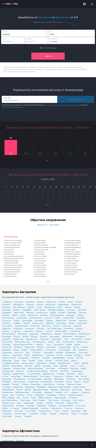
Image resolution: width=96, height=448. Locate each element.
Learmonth (68, 328)
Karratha (40, 328)
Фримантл (71, 379)
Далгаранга (42, 363)
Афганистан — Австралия (48, 225)
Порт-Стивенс (39, 400)
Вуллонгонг (50, 304)
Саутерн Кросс (45, 411)
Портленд (65, 400)
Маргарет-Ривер (40, 389)
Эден (19, 403)
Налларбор (51, 395)
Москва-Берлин (41, 276)
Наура (5, 395)
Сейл (85, 411)
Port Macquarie (39, 342)
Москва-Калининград (73, 247)
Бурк (28, 352)
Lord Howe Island (54, 328)
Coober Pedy (68, 318)
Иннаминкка (19, 379)
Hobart (72, 323)
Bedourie (30, 312)
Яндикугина (49, 307)
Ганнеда (60, 373)
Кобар (27, 355)
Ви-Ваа (79, 302)
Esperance (82, 320)
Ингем (84, 376)
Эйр (74, 350)
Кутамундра (23, 358)
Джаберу (48, 379)
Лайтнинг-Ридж (74, 384)
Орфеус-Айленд (45, 397)
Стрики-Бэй (33, 381)
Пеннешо (73, 397)
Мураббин (41, 387)
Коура (40, 360)
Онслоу (26, 397)
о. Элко (81, 365)
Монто (19, 389)
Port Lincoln (7, 342)
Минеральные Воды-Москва (14, 258)
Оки (18, 397)
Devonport (39, 320)
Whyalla (40, 347)
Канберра (70, 315)
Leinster (79, 328)
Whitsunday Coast (22, 342)
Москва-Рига (40, 252)
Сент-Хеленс (45, 376)
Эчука (72, 365)
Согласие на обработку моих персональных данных (61, 105)
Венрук (62, 302)
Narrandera (55, 336)
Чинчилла (50, 355)
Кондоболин (37, 355)
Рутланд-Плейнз (66, 405)
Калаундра (7, 360)
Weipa (77, 344)
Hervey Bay (35, 326)
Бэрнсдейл (48, 352)
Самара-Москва (41, 269)
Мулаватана (7, 392)
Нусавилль (39, 395)
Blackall (62, 312)
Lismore (39, 331)
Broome (82, 312)
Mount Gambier (8, 334)
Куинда (68, 355)
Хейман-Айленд (30, 376)
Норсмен (20, 395)
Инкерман (6, 379)
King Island (18, 328)
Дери (55, 365)
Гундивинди (77, 371)
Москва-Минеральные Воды (14, 256)
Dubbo (16, 320)
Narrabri (43, 336)
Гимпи (80, 373)
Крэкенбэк (59, 403)
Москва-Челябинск (72, 256)
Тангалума (7, 413)
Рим (58, 342)
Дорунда (47, 365)
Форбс (83, 368)
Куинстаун (18, 302)
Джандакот (59, 379)
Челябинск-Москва (72, 261)
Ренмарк (31, 405)
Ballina (15, 315)
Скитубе (49, 403)
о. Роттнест (81, 405)
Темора (53, 413)
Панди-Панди (60, 397)
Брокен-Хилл (42, 312)
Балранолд (17, 355)
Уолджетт (6, 304)
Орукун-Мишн (36, 350)
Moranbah (6, 336)
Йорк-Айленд (8, 397)
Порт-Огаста (78, 400)
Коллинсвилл (46, 381)
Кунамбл (46, 358)
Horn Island (7, 326)
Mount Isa (46, 326)
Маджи (52, 363)
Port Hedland (76, 339)
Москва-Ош (70, 274)
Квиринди (30, 302)
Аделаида (6, 310)
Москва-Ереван (41, 243)
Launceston (28, 331)
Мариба (54, 389)
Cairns (57, 318)
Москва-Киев (9, 254)
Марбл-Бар (18, 387)
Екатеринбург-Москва (13, 272)
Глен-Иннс (64, 371)
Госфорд (6, 373)
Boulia (23, 315)
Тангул (74, 413)
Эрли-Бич (6, 307)
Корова (48, 360)
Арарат (24, 350)
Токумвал (33, 413)
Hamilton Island (21, 326)
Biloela (76, 347)
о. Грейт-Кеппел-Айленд (37, 371)
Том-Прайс (7, 416)
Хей (76, 376)
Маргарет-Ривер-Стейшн (60, 387)
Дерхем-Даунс (64, 363)
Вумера (40, 302)
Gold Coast (44, 339)
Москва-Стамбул (11, 274)
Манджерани (8, 389)
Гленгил (53, 371)
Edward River (61, 320)
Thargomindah (64, 347)
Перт (66, 339)
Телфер (43, 413)
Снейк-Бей (6, 411)
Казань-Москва (41, 267)
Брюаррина (71, 352)
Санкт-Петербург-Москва (13, 243)
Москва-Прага (71, 250)
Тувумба (28, 416)
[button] (46, 160)
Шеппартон (56, 408)
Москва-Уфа (40, 258)
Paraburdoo (57, 339)
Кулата (69, 381)
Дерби (37, 365)
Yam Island (50, 347)
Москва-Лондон (41, 256)
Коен (24, 360)
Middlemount (84, 334)
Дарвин (49, 320)
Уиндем (30, 307)
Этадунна (6, 368)
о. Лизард (6, 387)
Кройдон (78, 355)
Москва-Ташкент (72, 265)
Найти (48, 56)
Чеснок (88, 355)
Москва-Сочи (9, 252)
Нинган (62, 395)
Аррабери (6, 350)
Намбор (58, 392)
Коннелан (70, 310)
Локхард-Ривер (34, 379)
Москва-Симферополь (12, 245)
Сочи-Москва (9, 250)
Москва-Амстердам (73, 252)
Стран (56, 411)
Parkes (88, 339)
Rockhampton (68, 342)
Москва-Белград (71, 272)
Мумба (28, 389)
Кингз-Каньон (19, 381)
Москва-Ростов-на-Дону (14, 265)
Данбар (85, 363)
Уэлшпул (30, 304)
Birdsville (44, 315)
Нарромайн (29, 403)
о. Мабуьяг (6, 302)
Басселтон (18, 352)
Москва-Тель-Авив (42, 250)
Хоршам (69, 376)
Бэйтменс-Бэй (8, 403)
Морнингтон (31, 339)
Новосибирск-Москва (73, 243)
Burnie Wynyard (57, 315)
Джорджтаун (8, 371)
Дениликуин (16, 365)
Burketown (32, 315)
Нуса (12, 395)
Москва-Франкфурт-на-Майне (46, 247)
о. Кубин (24, 384)
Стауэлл (65, 411)
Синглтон (79, 408)
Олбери (77, 307)
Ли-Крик (60, 384)
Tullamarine (75, 331)
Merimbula (22, 334)
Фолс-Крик (50, 368)
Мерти (5, 408)
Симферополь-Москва (12, 247)
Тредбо (40, 403)
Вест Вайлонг (19, 307)
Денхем (5, 365)
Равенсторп (82, 342)
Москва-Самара (41, 265)
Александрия (64, 350)
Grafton (26, 323)
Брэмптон (83, 350)
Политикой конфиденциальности (13, 107)
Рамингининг (8, 405)
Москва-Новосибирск (73, 241)
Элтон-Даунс (50, 350)
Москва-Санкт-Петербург (13, 241)
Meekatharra (46, 334)
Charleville (80, 318)
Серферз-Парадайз (29, 408)
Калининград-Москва (73, 254)
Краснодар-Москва (12, 263)
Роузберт (52, 405)
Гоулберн (71, 373)
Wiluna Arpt (30, 347)
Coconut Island (35, 318)
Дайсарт (64, 365)
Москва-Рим (40, 263)
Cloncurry (48, 318)
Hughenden (82, 323)
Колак (39, 307)
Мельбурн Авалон (56, 310)
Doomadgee (27, 320)
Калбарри (6, 381)
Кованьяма (36, 384)
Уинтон (39, 304)
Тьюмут (18, 416)
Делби (73, 360)
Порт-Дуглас (53, 400)
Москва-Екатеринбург (13, 269)
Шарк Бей (34, 334)
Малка (87, 389)
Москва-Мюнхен (11, 276)
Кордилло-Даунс (75, 395)
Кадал (16, 360)
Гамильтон (58, 376)
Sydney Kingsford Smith (23, 344)
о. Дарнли (74, 392)
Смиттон (68, 408)
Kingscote (78, 326)
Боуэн (59, 307)
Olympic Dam (18, 339)
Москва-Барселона (72, 245)
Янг (66, 392)
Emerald (72, 320)
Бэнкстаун (83, 352)
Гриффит (17, 323)
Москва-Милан (71, 258)
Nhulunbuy (61, 323)
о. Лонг (5, 376)
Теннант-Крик (20, 413)
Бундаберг (6, 312)
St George (6, 344)
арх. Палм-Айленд (10, 400)
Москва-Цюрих (71, 263)
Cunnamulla (22, 318)
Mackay (57, 334)
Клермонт (35, 358)
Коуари (32, 360)
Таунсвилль (58, 344)
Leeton (51, 342)
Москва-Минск (41, 272)
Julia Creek (66, 326)
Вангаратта (18, 304)
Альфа (16, 350)
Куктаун (79, 358)
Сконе (29, 395)
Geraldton (6, 323)
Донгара (28, 365)
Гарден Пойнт (18, 373)
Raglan (53, 312)
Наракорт (48, 392)
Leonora (5, 331)
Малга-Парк (77, 389)
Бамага (68, 307)
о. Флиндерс (63, 368)
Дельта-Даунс (28, 363)
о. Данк (76, 363)
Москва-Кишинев (42, 245)
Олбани (16, 310)
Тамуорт (39, 344)
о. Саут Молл (30, 411)
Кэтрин (15, 384)
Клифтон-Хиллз (9, 358)
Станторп (18, 411)
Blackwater (72, 312)
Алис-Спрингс (40, 310)
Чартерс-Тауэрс (61, 360)
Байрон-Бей (72, 403)
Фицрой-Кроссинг (35, 368)
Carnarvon (6, 320)
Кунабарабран (59, 358)
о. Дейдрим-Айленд (10, 363)
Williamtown (67, 336)
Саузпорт (45, 408)
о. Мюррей (36, 392)
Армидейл (26, 310)
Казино (71, 358)
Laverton (49, 331)
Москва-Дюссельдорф (74, 269)
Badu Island (19, 312)
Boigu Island (38, 323)
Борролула (7, 352)
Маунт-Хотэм (79, 387)
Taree (48, 344)
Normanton (80, 336)
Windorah (18, 347)
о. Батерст (36, 352)
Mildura (17, 336)
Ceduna (80, 315)
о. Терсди (83, 413)
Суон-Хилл (75, 411)
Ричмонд (20, 405)
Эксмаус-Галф (19, 368)
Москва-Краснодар (12, 261)
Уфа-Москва (40, 274)
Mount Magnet (69, 334)
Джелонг (20, 371)
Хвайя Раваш (8, 440)
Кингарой (59, 381)
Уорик (70, 302)
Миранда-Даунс (22, 392)
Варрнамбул (63, 304)
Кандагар (20, 440)
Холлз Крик (16, 376)
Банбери (59, 352)
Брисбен (5, 315)
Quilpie (69, 344)
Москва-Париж (41, 241)
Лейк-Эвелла (48, 384)
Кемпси (77, 381)
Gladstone (50, 323)
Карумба (6, 384)
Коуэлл (60, 355)
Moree (25, 336)
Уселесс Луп (51, 302)
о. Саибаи (15, 408)
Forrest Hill (6, 347)
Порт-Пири (25, 400)
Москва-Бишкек (71, 267)
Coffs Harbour (8, 318)
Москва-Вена (40, 254)
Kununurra (29, 328)
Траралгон (63, 413)
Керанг (86, 381)
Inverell (56, 326)
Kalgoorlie (6, 328)
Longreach (16, 331)
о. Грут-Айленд (33, 373)
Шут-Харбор (83, 379)
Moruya (34, 336)
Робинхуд (41, 405)
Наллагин (85, 392)
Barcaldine (82, 310)
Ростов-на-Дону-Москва (14, 267)
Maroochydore (61, 331)
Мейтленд (64, 389)
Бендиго (6, 355)
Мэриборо (30, 387)
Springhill (6, 339)
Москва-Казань (41, 261)
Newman (85, 347)
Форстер (74, 368)
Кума (33, 397)
